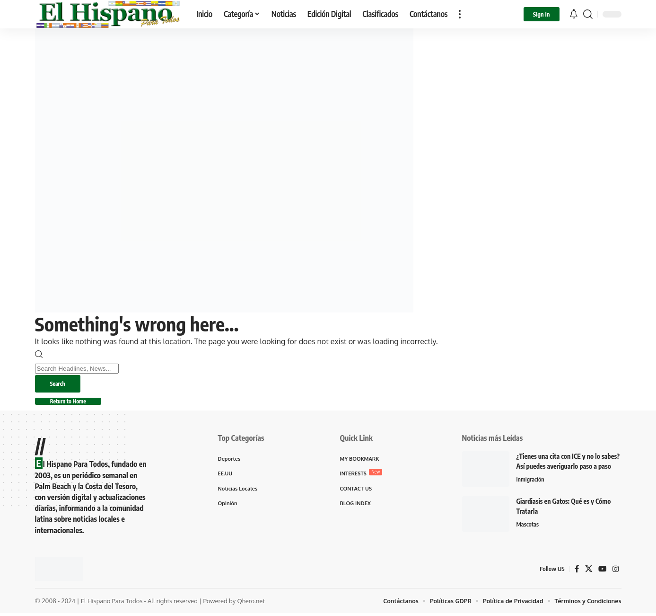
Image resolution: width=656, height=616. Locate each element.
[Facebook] (577, 571)
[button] (459, 14)
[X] (589, 571)
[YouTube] (602, 571)
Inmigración (530, 482)
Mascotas (528, 527)
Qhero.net (251, 603)
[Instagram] (615, 571)
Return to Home (72, 403)
